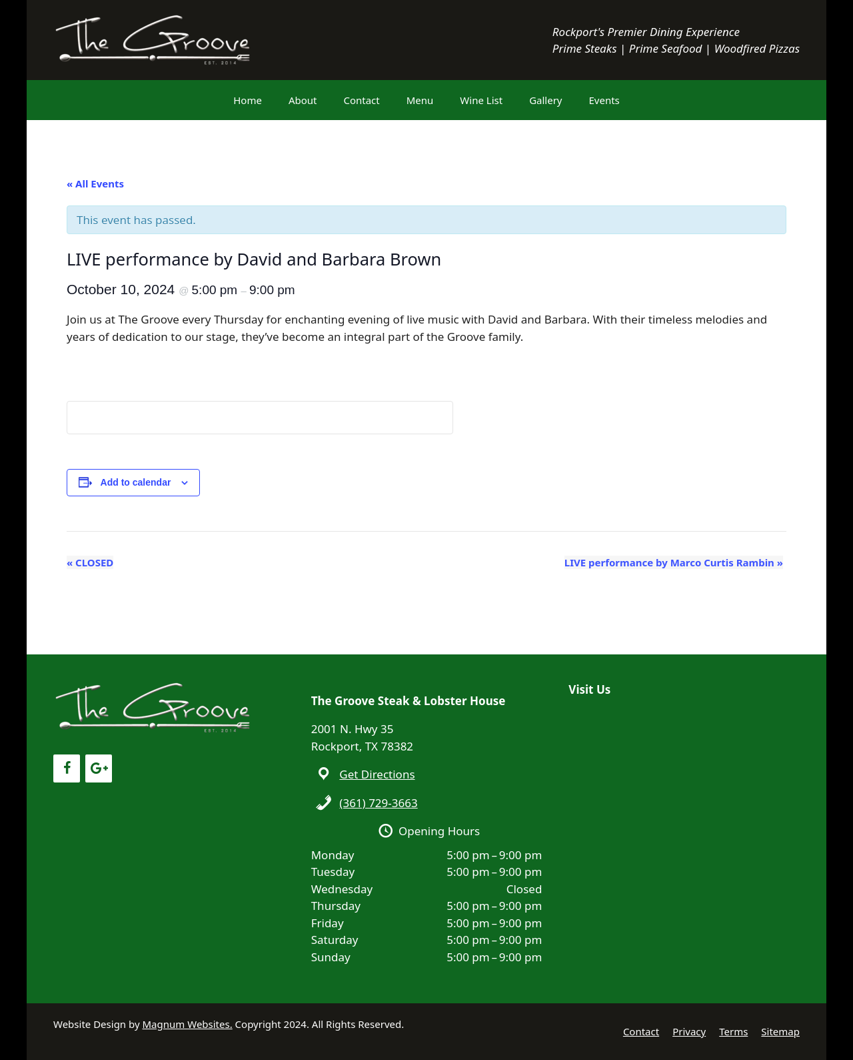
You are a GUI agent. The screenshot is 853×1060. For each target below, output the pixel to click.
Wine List (481, 100)
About (303, 100)
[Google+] (98, 768)
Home (247, 100)
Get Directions (377, 774)
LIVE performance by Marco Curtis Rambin (673, 562)
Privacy (689, 1031)
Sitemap (780, 1031)
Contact (361, 100)
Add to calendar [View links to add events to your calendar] (136, 482)
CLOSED (90, 562)
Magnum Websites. (188, 1024)
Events (604, 100)
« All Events (95, 183)
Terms (733, 1031)
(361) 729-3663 (378, 803)
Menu (420, 100)
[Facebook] (66, 768)
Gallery (545, 100)
